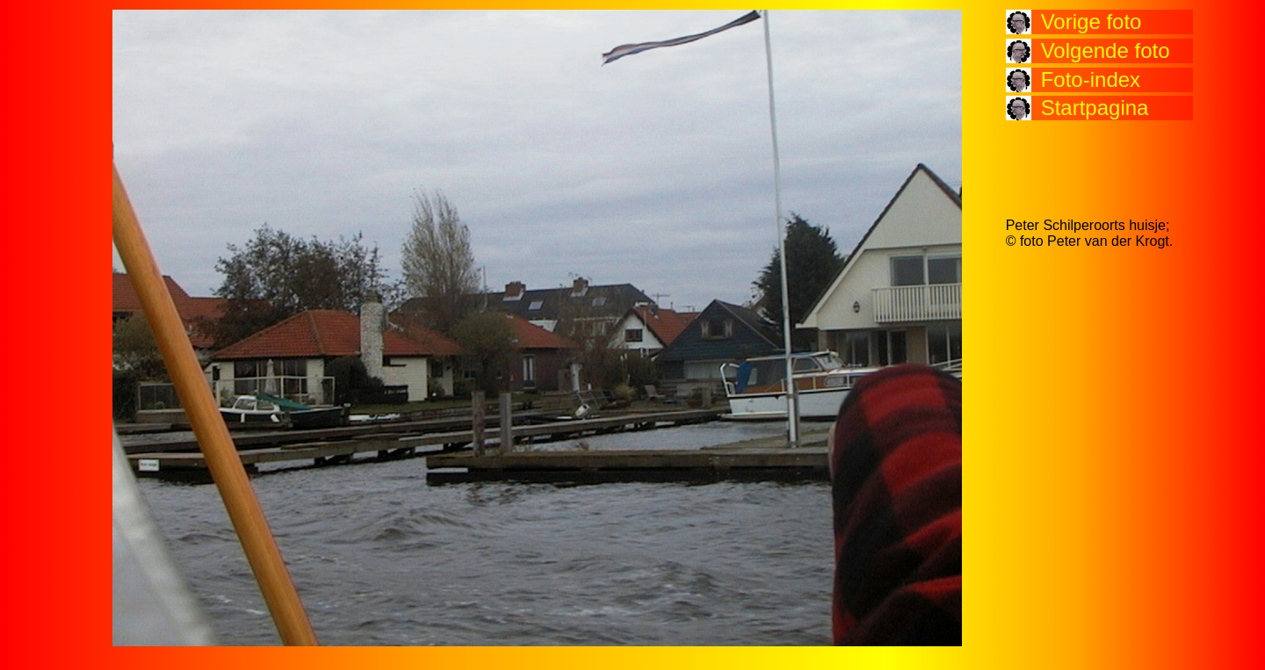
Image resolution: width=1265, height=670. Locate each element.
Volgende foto (1105, 50)
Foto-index (1090, 79)
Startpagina (1095, 107)
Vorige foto (1091, 21)
